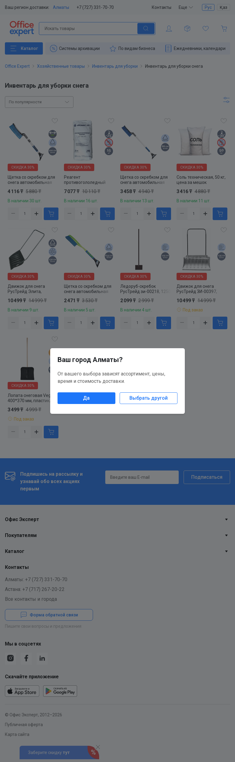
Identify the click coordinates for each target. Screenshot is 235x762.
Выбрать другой (148, 398)
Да (86, 398)
